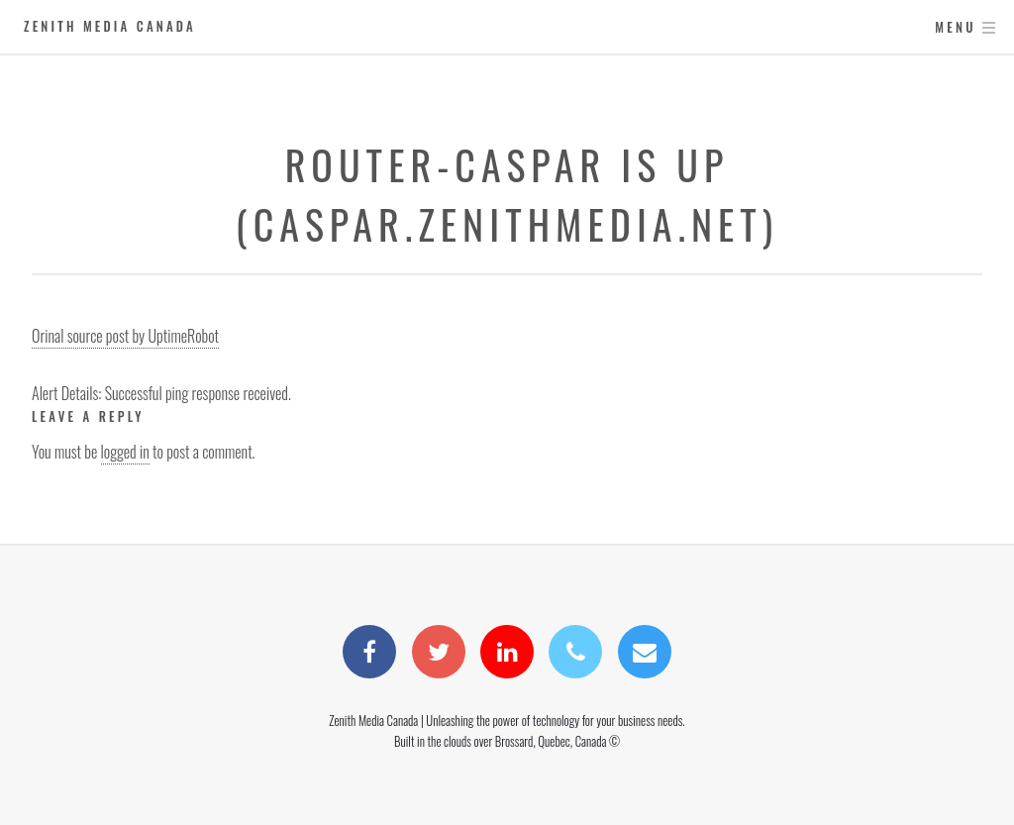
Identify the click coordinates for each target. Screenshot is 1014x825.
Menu (955, 27)
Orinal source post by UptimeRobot (125, 336)
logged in (125, 452)
